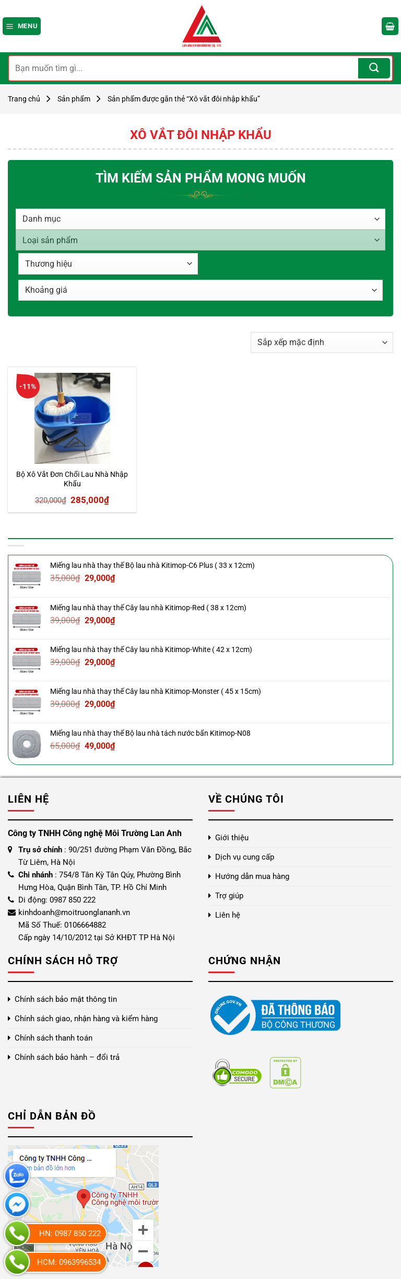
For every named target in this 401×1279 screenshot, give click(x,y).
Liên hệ (227, 915)
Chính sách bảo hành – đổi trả (67, 1057)
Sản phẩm (73, 99)
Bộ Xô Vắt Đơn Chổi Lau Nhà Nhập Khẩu (72, 479)
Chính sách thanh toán (53, 1038)
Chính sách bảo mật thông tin (66, 999)
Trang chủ (24, 99)
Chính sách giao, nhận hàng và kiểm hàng (86, 1018)
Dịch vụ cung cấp (244, 857)
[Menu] (22, 26)
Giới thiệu (232, 837)
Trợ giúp (229, 895)
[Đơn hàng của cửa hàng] (322, 342)
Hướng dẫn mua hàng (252, 876)
